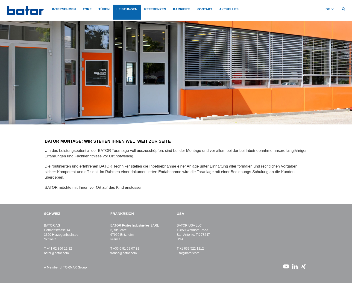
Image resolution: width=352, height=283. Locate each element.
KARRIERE (181, 9)
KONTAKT (204, 9)
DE (328, 9)
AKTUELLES (228, 9)
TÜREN (104, 9)
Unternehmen (63, 9)
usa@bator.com (188, 253)
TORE (87, 9)
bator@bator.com (56, 253)
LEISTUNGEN (127, 9)
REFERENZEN (155, 9)
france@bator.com (123, 253)
